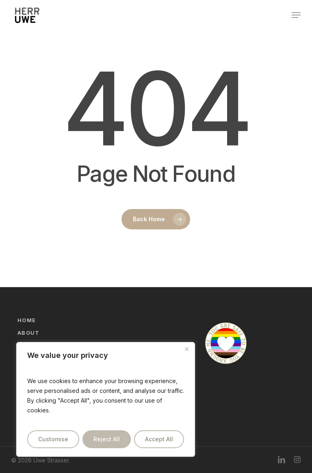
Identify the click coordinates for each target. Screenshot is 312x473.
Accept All (159, 439)
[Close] (186, 349)
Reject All (106, 439)
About (28, 332)
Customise (53, 439)
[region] (105, 399)
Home (26, 320)
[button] (296, 15)
